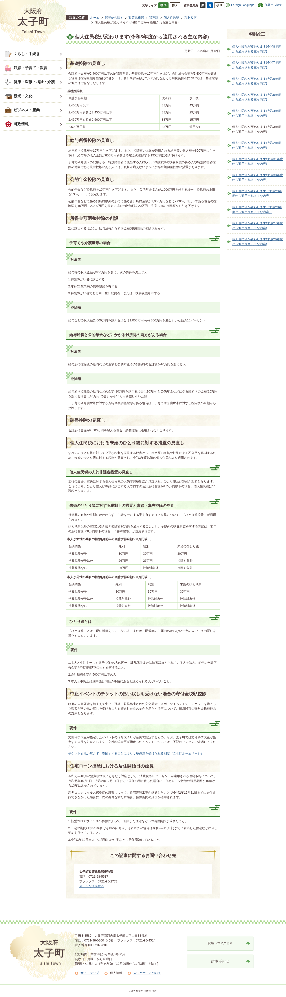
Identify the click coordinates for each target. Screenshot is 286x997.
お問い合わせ (220, 961)
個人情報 (116, 973)
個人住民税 (171, 17)
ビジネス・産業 (27, 110)
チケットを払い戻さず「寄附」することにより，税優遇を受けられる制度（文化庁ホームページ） (136, 753)
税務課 (153, 17)
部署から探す (273, 5)
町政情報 (21, 124)
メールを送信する (91, 886)
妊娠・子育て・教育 (30, 68)
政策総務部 (136, 17)
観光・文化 (23, 96)
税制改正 (190, 17)
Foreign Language (242, 5)
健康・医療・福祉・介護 (34, 82)
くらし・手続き (27, 54)
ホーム (94, 17)
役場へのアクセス (220, 943)
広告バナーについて (147, 973)
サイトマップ (90, 973)
